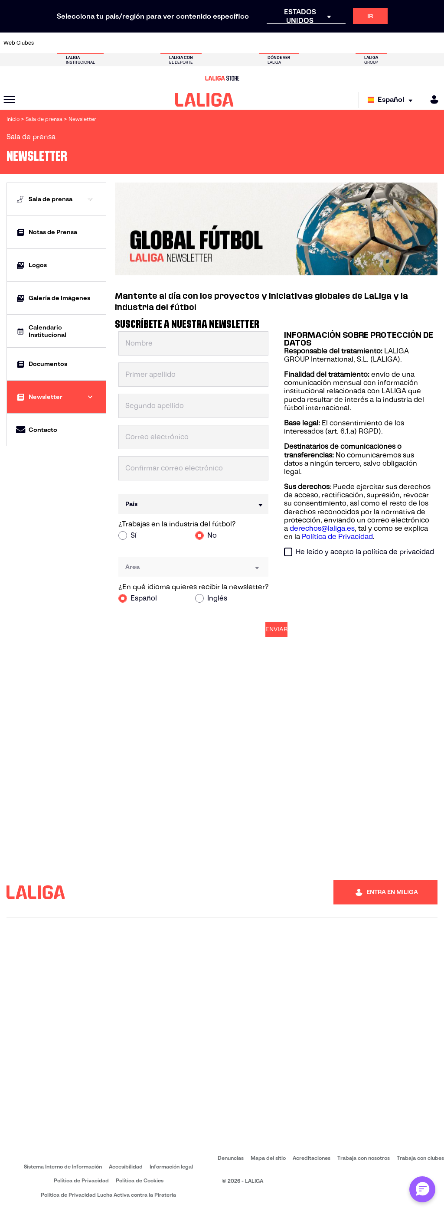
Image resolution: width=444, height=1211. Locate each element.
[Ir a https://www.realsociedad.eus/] (372, 42)
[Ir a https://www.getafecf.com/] (189, 42)
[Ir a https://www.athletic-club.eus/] (47, 42)
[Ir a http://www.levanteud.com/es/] (210, 42)
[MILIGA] (431, 99)
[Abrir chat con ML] (422, 1189)
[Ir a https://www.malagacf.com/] (230, 42)
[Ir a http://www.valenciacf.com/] (413, 42)
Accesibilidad (126, 1166)
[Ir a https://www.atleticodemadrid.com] (68, 42)
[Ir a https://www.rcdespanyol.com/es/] (311, 42)
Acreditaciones (311, 1158)
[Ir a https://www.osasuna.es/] (88, 42)
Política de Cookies (139, 1180)
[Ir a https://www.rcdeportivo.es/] (291, 42)
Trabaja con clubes (420, 1158)
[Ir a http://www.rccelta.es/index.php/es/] (108, 42)
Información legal (171, 1166)
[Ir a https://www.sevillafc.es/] (393, 42)
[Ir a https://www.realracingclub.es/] (251, 42)
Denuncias (231, 1158)
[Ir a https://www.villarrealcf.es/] (434, 42)
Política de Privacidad (337, 536)
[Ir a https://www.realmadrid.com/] (352, 42)
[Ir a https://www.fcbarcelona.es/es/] (169, 42)
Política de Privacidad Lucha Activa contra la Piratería (108, 1195)
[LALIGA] (204, 100)
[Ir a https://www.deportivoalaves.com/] (128, 42)
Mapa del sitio (268, 1158)
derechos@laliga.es (322, 528)
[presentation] (350, 580)
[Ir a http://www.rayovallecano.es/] (271, 42)
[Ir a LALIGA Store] (222, 78)
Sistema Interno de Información (63, 1166)
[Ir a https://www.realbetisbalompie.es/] (332, 42)
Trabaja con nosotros (363, 1158)
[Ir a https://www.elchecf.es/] (149, 42)
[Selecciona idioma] (392, 100)
